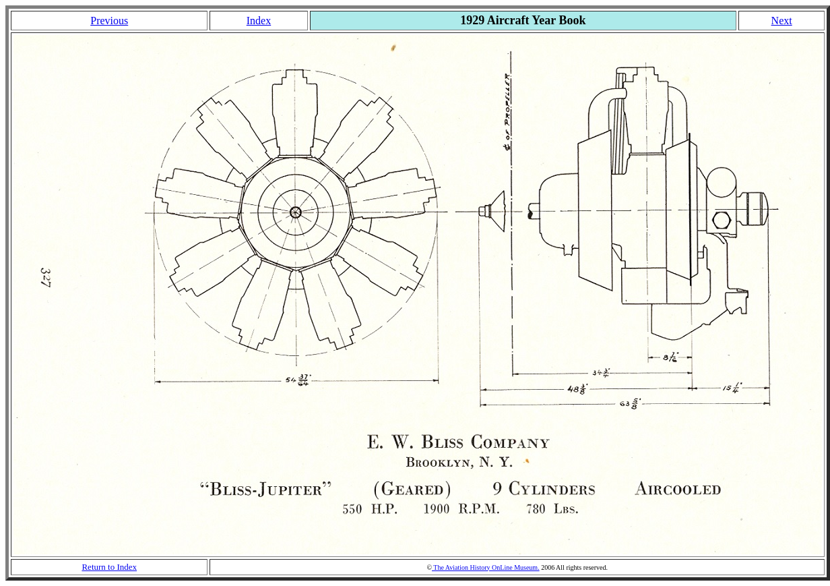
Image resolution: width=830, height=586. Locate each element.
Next (781, 20)
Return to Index (109, 567)
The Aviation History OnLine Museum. (486, 567)
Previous (109, 20)
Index (259, 20)
